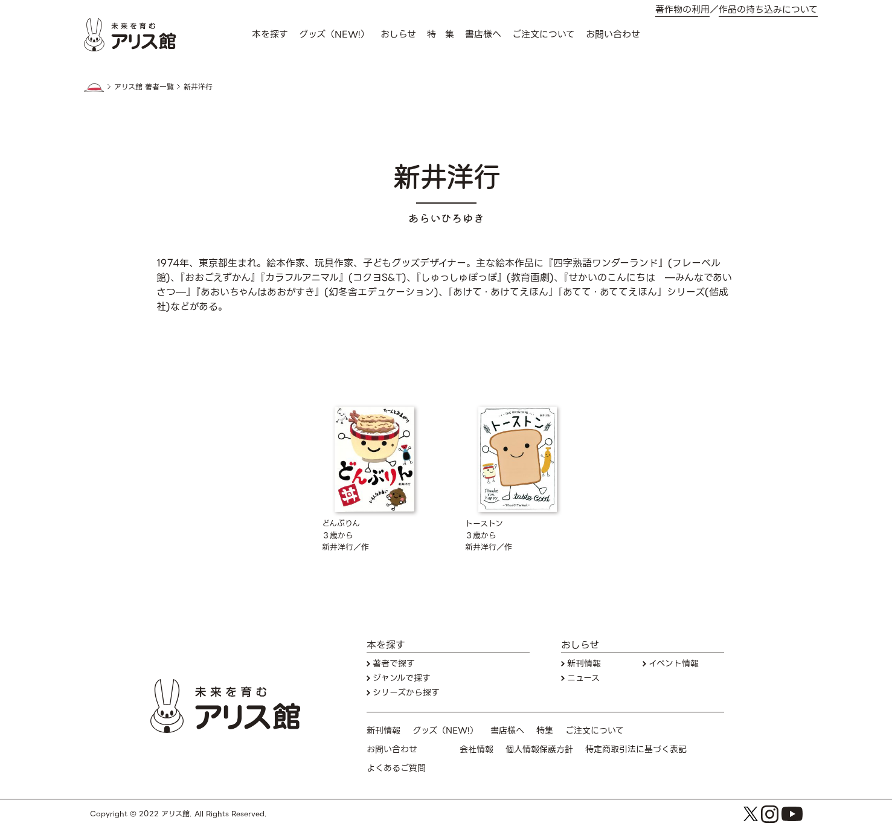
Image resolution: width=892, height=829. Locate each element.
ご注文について (543, 34)
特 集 (440, 34)
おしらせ (398, 34)
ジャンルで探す (402, 678)
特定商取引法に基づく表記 (636, 749)
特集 (544, 730)
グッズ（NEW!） (334, 34)
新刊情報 (584, 663)
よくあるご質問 (396, 768)
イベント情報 (674, 663)
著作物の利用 (682, 10)
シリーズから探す (406, 692)
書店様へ (483, 34)
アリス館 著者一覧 (144, 87)
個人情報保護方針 (539, 749)
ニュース (583, 678)
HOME (94, 87)
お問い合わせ (613, 34)
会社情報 (476, 749)
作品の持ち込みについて (768, 10)
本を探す (270, 34)
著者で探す (394, 663)
